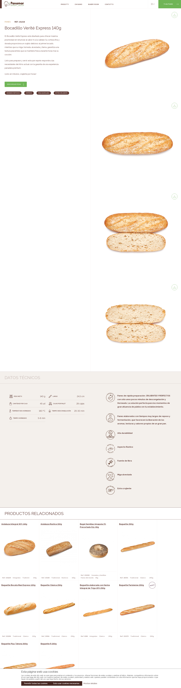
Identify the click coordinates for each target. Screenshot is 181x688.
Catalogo (69, 653)
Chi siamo (25, 653)
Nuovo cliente (27, 664)
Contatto (25, 660)
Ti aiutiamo (168, 4)
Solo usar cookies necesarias (66, 683)
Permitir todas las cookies (35, 683)
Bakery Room (27, 657)
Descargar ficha (14, 84)
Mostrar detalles (90, 683)
